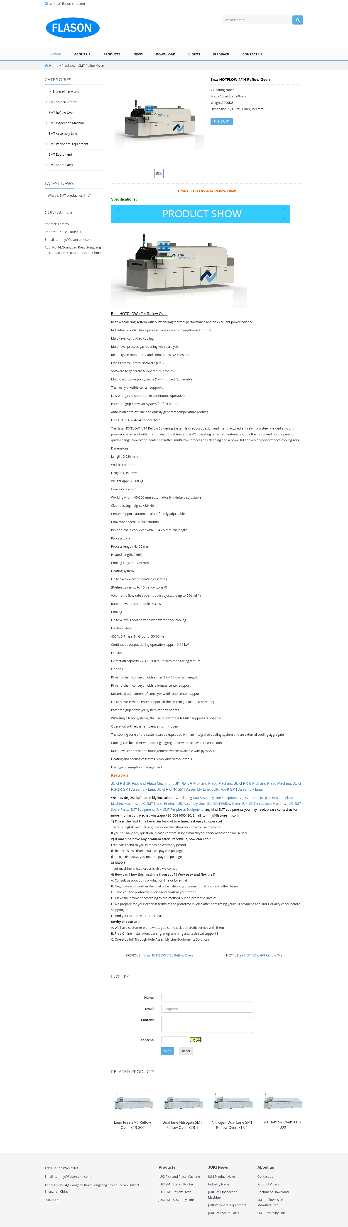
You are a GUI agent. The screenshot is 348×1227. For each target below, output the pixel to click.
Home (56, 54)
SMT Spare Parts (61, 165)
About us (82, 54)
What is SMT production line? (69, 195)
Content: (147, 1020)
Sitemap (52, 1200)
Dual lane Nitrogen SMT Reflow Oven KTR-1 (182, 1125)
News (138, 54)
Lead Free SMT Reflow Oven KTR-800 (132, 1125)
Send (168, 1051)
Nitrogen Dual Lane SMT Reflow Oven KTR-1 (232, 1125)
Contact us (252, 54)
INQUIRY (221, 121)
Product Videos (268, 1184)
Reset (186, 1051)
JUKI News (218, 1167)
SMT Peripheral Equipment (68, 144)
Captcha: (147, 1040)
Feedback (221, 54)
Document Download (273, 1192)
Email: (150, 1008)
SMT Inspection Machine (67, 123)
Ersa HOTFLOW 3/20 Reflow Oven (168, 955)
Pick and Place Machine (66, 91)
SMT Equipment (142, 809)
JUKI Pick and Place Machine (179, 1176)
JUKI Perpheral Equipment (227, 1205)
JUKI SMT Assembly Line (176, 1199)
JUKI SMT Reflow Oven (223, 803)
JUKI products (253, 797)
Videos (194, 54)
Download (165, 54)
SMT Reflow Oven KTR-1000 (282, 1125)
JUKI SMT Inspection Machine (263, 803)
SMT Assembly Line (63, 133)
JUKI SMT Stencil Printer (157, 803)
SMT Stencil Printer (63, 102)
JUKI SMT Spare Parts (223, 1213)
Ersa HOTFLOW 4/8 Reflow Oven (260, 955)
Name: (149, 997)
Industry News (218, 1184)
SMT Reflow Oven (91, 65)
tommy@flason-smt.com (67, 3)
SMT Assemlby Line (271, 1213)
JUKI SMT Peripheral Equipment (179, 809)
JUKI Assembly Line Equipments (216, 797)
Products (111, 54)
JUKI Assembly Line (191, 803)
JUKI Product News (221, 1176)
